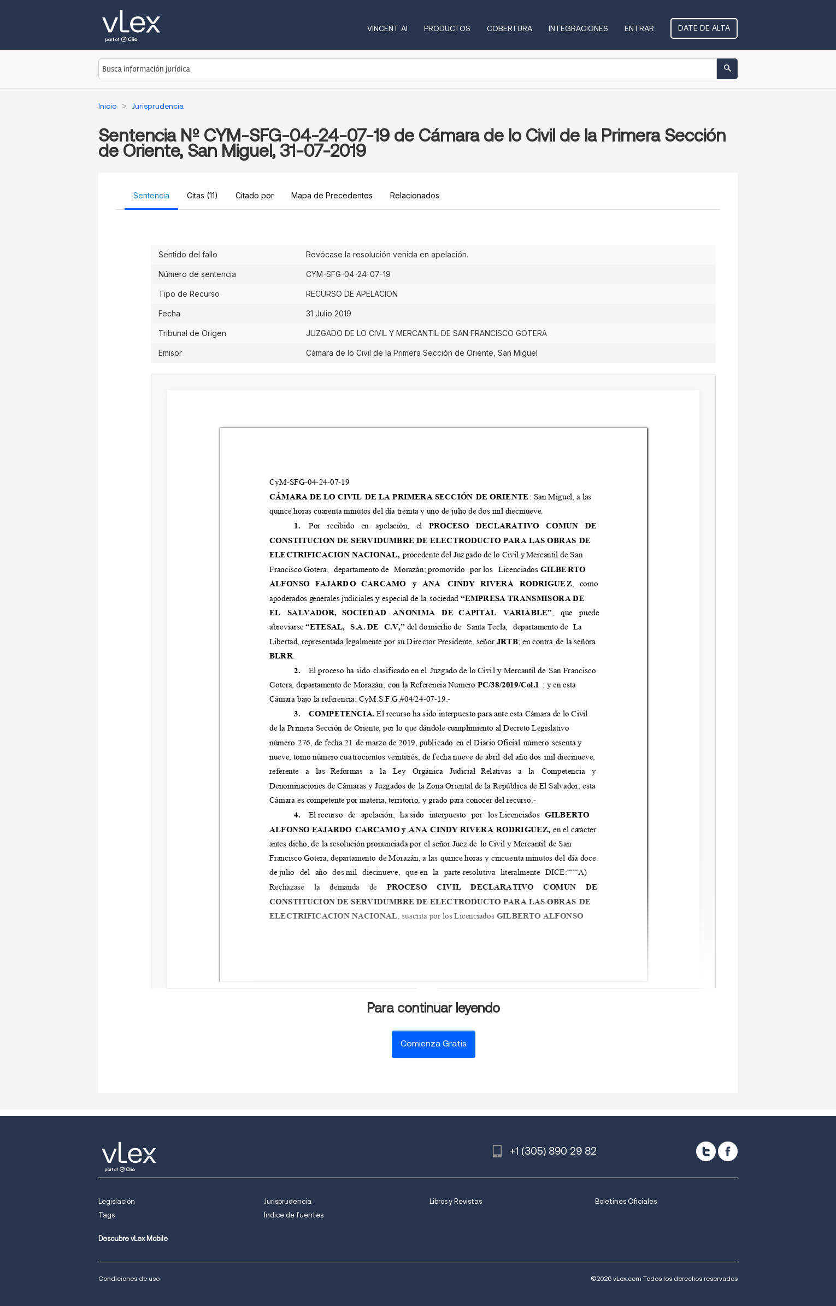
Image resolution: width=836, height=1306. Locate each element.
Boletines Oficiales (626, 1201)
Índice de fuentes (293, 1215)
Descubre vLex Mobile (133, 1238)
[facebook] (728, 1151)
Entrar (639, 28)
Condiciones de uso (129, 1278)
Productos (447, 28)
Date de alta (704, 27)
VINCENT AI (387, 28)
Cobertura (509, 28)
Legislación (116, 1201)
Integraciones (578, 28)
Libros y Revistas (455, 1201)
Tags (106, 1215)
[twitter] (706, 1151)
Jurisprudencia (287, 1201)
